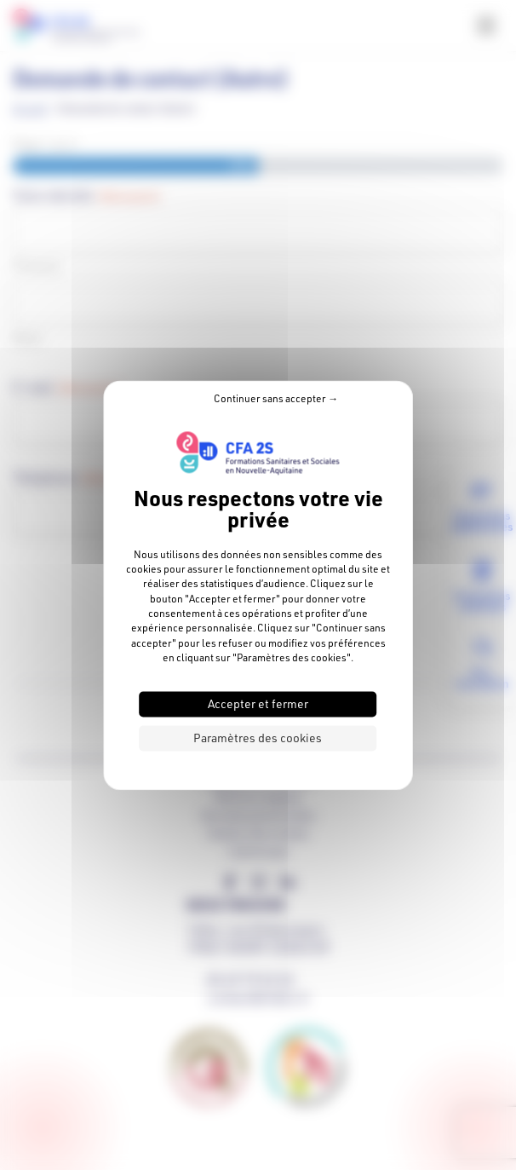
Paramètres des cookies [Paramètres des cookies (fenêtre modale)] (257, 737)
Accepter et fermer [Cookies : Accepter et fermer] (258, 703)
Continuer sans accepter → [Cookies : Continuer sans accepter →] (276, 398)
